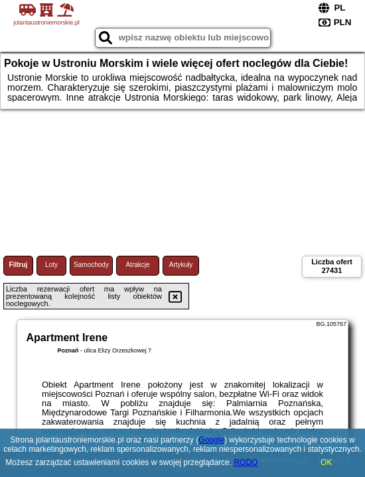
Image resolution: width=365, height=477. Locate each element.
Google (211, 440)
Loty (51, 264)
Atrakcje (137, 264)
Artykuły (181, 264)
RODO (245, 462)
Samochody (91, 264)
